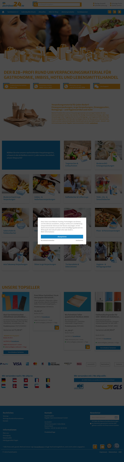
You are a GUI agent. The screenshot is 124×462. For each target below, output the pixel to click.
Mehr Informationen (47, 232)
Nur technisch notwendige (47, 240)
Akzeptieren (62, 237)
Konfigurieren (79, 240)
